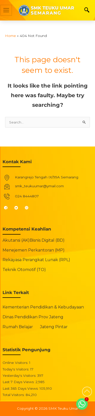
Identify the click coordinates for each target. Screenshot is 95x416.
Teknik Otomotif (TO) (24, 269)
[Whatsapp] (82, 404)
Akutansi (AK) (16, 240)
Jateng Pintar (54, 326)
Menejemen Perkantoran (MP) (34, 250)
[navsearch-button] (87, 10)
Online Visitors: (16, 363)
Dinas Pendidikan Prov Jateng (33, 317)
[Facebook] (8, 207)
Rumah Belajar (18, 326)
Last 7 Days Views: (19, 382)
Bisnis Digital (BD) (47, 240)
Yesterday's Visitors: (20, 375)
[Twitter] (18, 207)
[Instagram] (29, 207)
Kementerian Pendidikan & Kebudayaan (43, 307)
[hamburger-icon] (6, 10)
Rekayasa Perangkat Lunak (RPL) (36, 259)
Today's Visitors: (16, 369)
